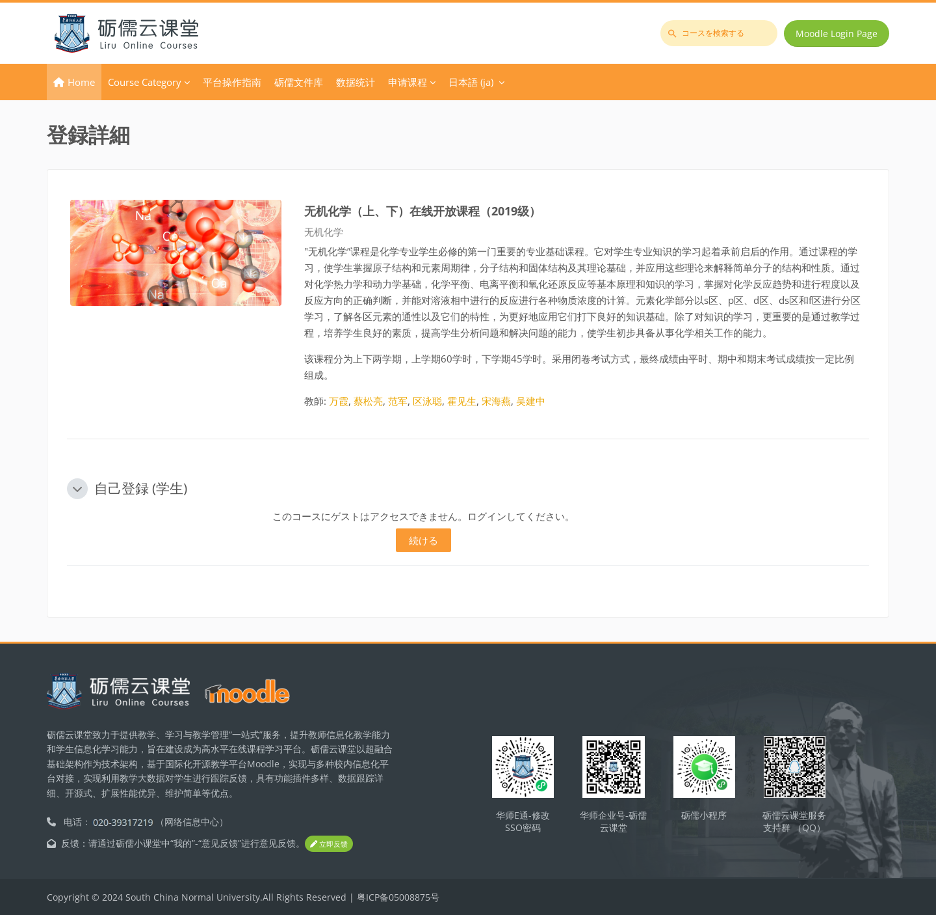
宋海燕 (496, 400)
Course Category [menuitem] (144, 82)
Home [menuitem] (81, 82)
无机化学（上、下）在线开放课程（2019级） (422, 210)
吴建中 (530, 400)
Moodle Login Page (837, 33)
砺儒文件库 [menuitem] (298, 82)
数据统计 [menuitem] (355, 82)
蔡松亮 (368, 400)
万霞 (338, 400)
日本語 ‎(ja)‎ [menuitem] (470, 82)
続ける (423, 540)
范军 (398, 400)
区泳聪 (427, 400)
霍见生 (461, 400)
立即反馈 (329, 844)
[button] (77, 488)
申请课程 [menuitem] (407, 82)
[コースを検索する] (718, 33)
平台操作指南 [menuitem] (232, 82)
